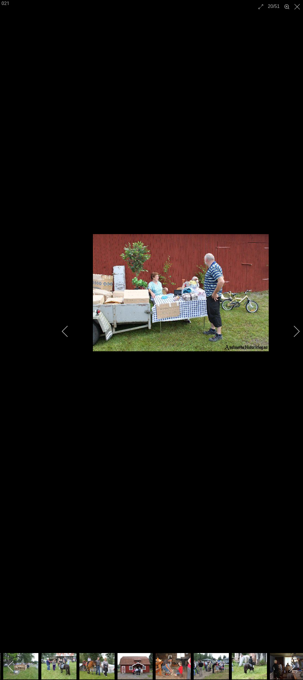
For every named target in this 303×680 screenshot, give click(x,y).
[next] (292, 331)
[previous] (69, 331)
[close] (297, 7)
